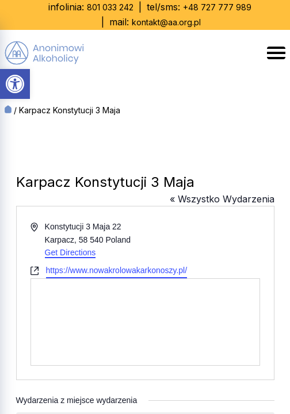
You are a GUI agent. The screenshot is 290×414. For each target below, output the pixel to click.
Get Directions (70, 252)
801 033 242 (110, 7)
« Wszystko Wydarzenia (222, 199)
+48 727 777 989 (217, 7)
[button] (15, 84)
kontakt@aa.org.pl (166, 22)
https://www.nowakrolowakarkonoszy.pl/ (117, 270)
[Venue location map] (145, 322)
